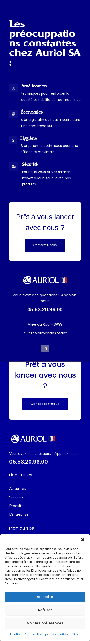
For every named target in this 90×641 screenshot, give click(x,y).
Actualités (17, 488)
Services (16, 497)
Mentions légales (22, 634)
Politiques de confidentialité (57, 634)
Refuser (45, 609)
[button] (82, 539)
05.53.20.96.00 (45, 309)
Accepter (45, 596)
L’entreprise (19, 514)
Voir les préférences (45, 623)
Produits (16, 505)
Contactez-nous (45, 245)
